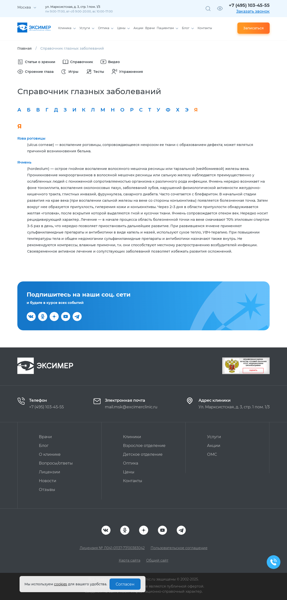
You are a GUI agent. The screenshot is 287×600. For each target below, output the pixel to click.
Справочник (78, 62)
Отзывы (47, 489)
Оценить (253, 370)
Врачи (45, 436)
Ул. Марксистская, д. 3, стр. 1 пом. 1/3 (234, 407)
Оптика (130, 463)
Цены (128, 472)
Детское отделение (143, 454)
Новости (47, 480)
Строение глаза (35, 72)
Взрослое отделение (144, 445)
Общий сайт (157, 560)
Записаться (253, 28)
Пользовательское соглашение (179, 548)
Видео (110, 62)
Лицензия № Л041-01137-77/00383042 (112, 548)
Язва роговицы (31, 138)
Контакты (132, 480)
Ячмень (24, 162)
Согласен (125, 584)
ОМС (212, 454)
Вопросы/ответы (56, 463)
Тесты (95, 72)
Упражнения (127, 72)
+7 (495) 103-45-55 (249, 5)
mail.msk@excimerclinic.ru (131, 407)
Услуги (214, 436)
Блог (44, 445)
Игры (69, 72)
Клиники (132, 436)
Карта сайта (129, 560)
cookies (60, 584)
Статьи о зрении (36, 62)
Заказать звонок (253, 11)
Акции (213, 445)
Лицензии (49, 472)
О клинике (50, 454)
